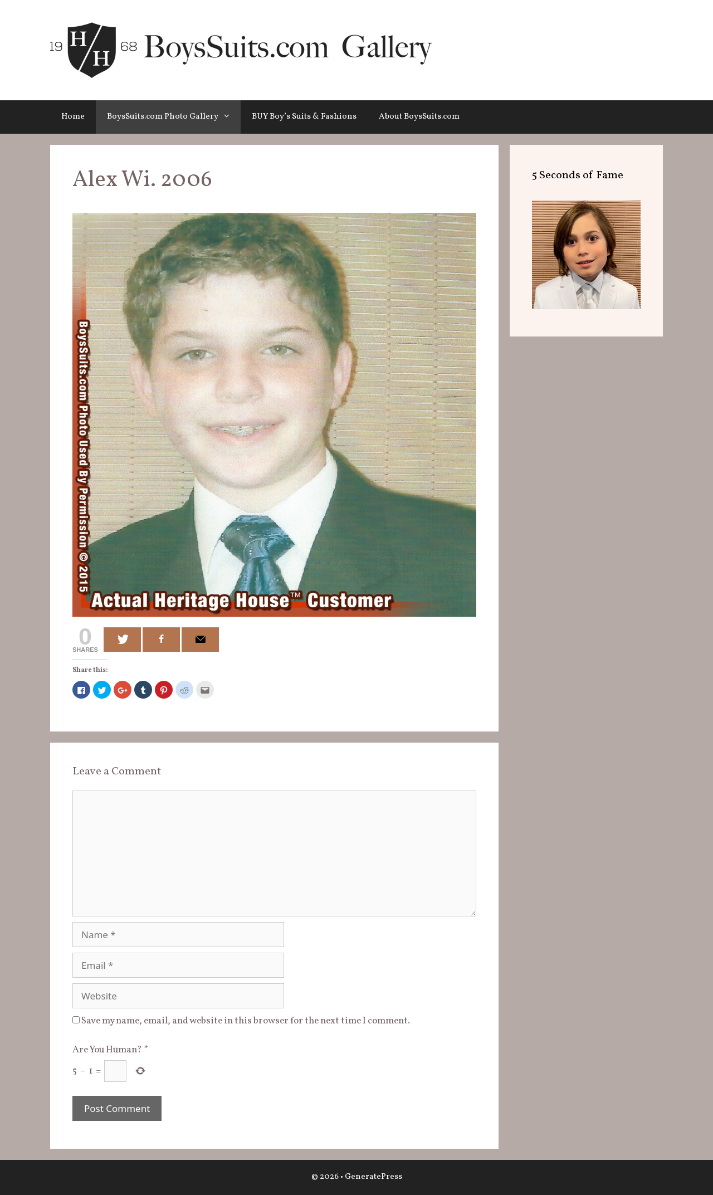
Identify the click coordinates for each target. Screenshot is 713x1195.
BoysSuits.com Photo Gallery (174, 117)
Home (73, 117)
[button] (229, 117)
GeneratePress (373, 1177)
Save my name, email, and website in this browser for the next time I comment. (245, 1020)
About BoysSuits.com (419, 117)
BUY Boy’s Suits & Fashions (304, 117)
